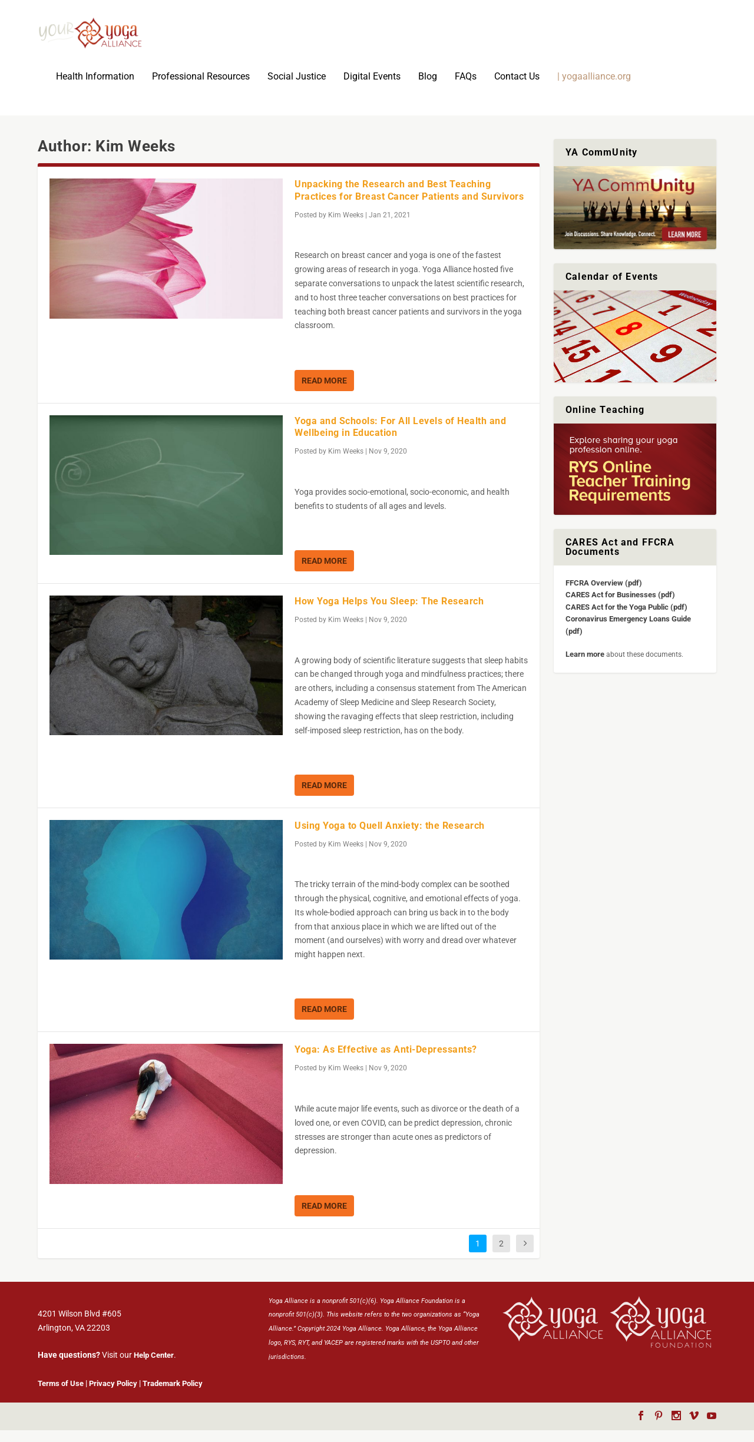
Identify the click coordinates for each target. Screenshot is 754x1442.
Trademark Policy (173, 1395)
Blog (427, 89)
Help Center (154, 1366)
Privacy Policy (113, 1395)
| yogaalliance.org (594, 89)
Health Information (95, 89)
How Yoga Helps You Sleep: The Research (389, 613)
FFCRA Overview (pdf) (604, 594)
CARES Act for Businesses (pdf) (620, 606)
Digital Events (372, 89)
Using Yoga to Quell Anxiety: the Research (390, 837)
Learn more (585, 666)
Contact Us (517, 89)
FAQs (466, 89)
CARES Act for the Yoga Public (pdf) (626, 618)
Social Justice (296, 89)
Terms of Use (61, 1395)
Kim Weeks (345, 227)
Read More (324, 392)
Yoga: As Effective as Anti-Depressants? (386, 1061)
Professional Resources (201, 89)
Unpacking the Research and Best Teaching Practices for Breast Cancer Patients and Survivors (409, 202)
